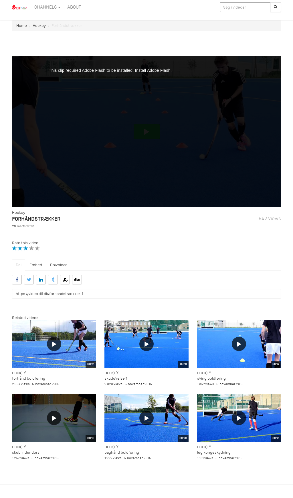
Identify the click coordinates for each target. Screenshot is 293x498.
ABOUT (74, 7)
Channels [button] (47, 7)
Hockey (39, 25)
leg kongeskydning (214, 452)
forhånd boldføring (28, 378)
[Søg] (275, 7)
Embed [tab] (35, 265)
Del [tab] (18, 265)
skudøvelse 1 (115, 378)
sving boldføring (211, 378)
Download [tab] (59, 265)
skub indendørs (25, 452)
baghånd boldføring (121, 452)
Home (21, 25)
